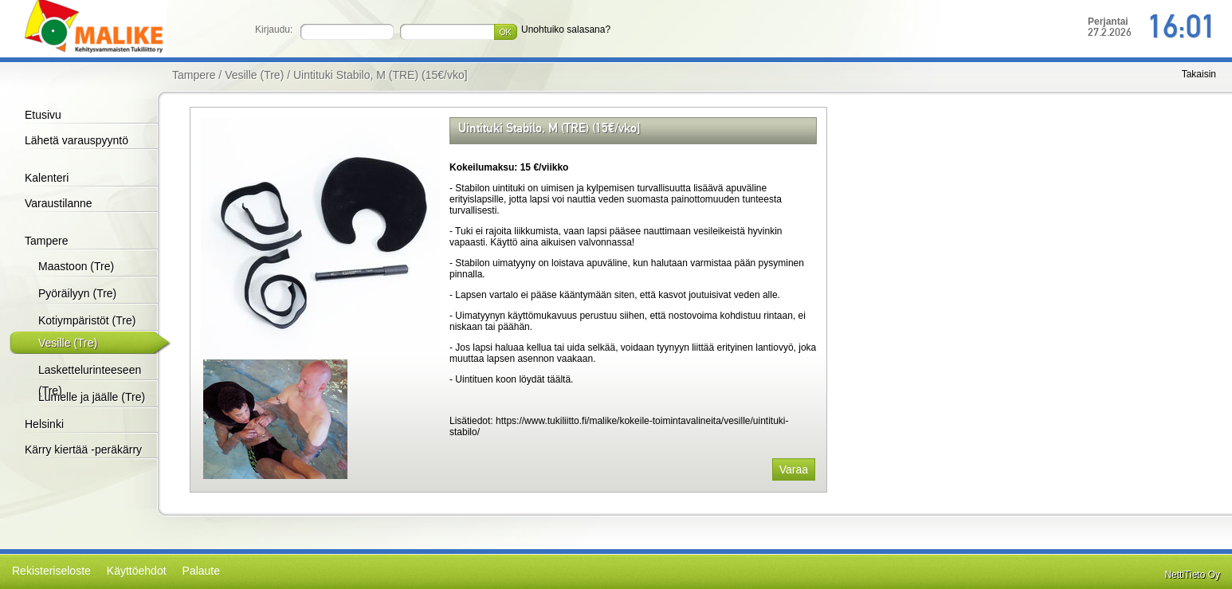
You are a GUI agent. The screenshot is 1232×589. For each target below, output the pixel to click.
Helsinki (44, 424)
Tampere (46, 240)
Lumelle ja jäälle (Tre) (91, 397)
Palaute (201, 570)
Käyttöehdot (137, 570)
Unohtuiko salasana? (565, 29)
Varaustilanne (58, 203)
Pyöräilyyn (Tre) (77, 293)
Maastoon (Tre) (76, 266)
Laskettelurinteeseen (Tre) (89, 380)
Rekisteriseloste (51, 570)
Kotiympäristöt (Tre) (86, 320)
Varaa (793, 469)
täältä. (558, 379)
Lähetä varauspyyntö (76, 140)
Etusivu (43, 114)
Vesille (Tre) (67, 342)
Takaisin (1199, 74)
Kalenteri (47, 177)
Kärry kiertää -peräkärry (83, 449)
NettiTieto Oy (1192, 574)
